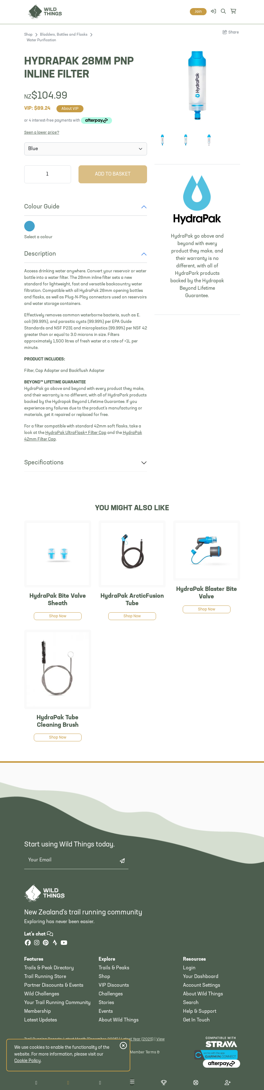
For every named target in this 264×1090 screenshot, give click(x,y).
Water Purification (41, 40)
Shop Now (57, 616)
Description (40, 254)
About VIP (69, 109)
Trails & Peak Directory (49, 968)
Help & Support (199, 1011)
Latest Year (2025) (137, 1039)
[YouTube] (64, 943)
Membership (37, 1011)
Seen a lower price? (41, 133)
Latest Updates (40, 1020)
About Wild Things (119, 1020)
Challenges (111, 994)
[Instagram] (37, 943)
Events (106, 1011)
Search (191, 1002)
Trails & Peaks (114, 968)
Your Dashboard (200, 976)
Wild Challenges (41, 994)
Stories (106, 1002)
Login (189, 968)
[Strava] (55, 943)
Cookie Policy (27, 1061)
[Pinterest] (46, 943)
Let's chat (38, 934)
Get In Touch (196, 1020)
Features (33, 959)
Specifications (44, 463)
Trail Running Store (45, 976)
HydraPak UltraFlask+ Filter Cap (75, 433)
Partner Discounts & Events (53, 985)
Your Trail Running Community (57, 1002)
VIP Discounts (114, 985)
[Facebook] (28, 943)
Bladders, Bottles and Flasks (63, 35)
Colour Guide (42, 207)
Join (198, 12)
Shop (28, 35)
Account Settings (201, 985)
